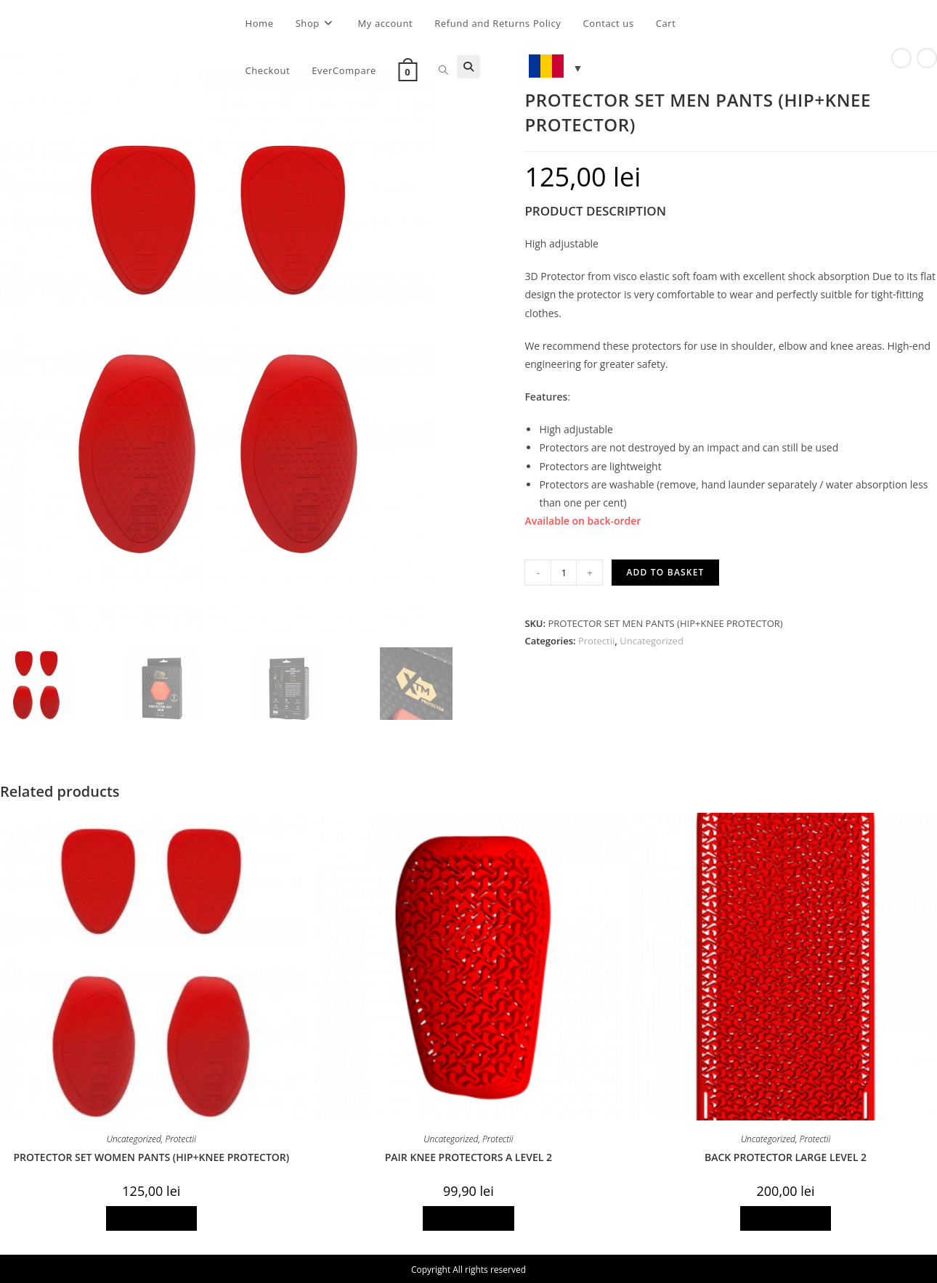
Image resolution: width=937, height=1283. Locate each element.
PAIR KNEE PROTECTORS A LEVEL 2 (468, 1158)
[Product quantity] (564, 572)
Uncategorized (652, 640)
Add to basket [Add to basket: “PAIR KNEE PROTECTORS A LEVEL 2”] (468, 1219)
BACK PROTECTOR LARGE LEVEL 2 (786, 1158)
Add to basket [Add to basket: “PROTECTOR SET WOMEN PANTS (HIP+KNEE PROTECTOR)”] (152, 1219)
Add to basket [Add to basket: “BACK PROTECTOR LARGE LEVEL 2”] (786, 1219)
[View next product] (927, 58)
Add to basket (665, 572)
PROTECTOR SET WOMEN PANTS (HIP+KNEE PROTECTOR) (151, 1158)
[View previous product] (901, 58)
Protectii (596, 640)
